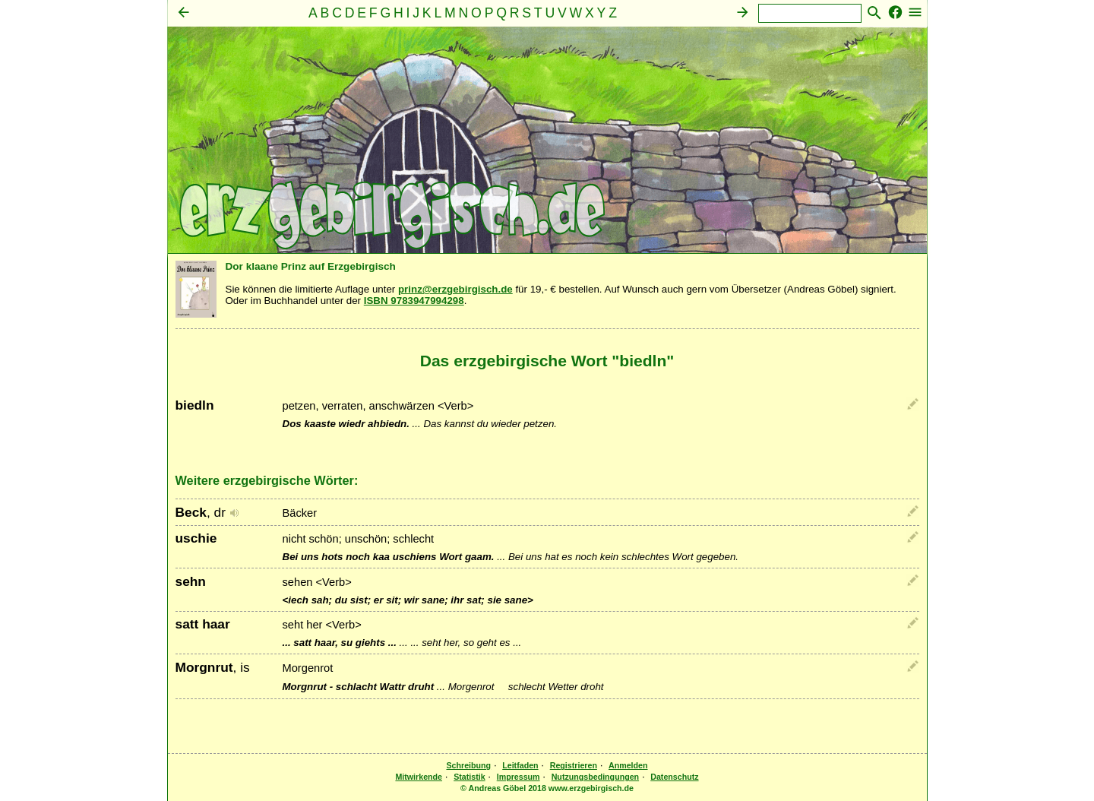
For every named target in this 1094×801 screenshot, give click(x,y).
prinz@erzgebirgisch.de (455, 289)
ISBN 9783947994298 (414, 300)
